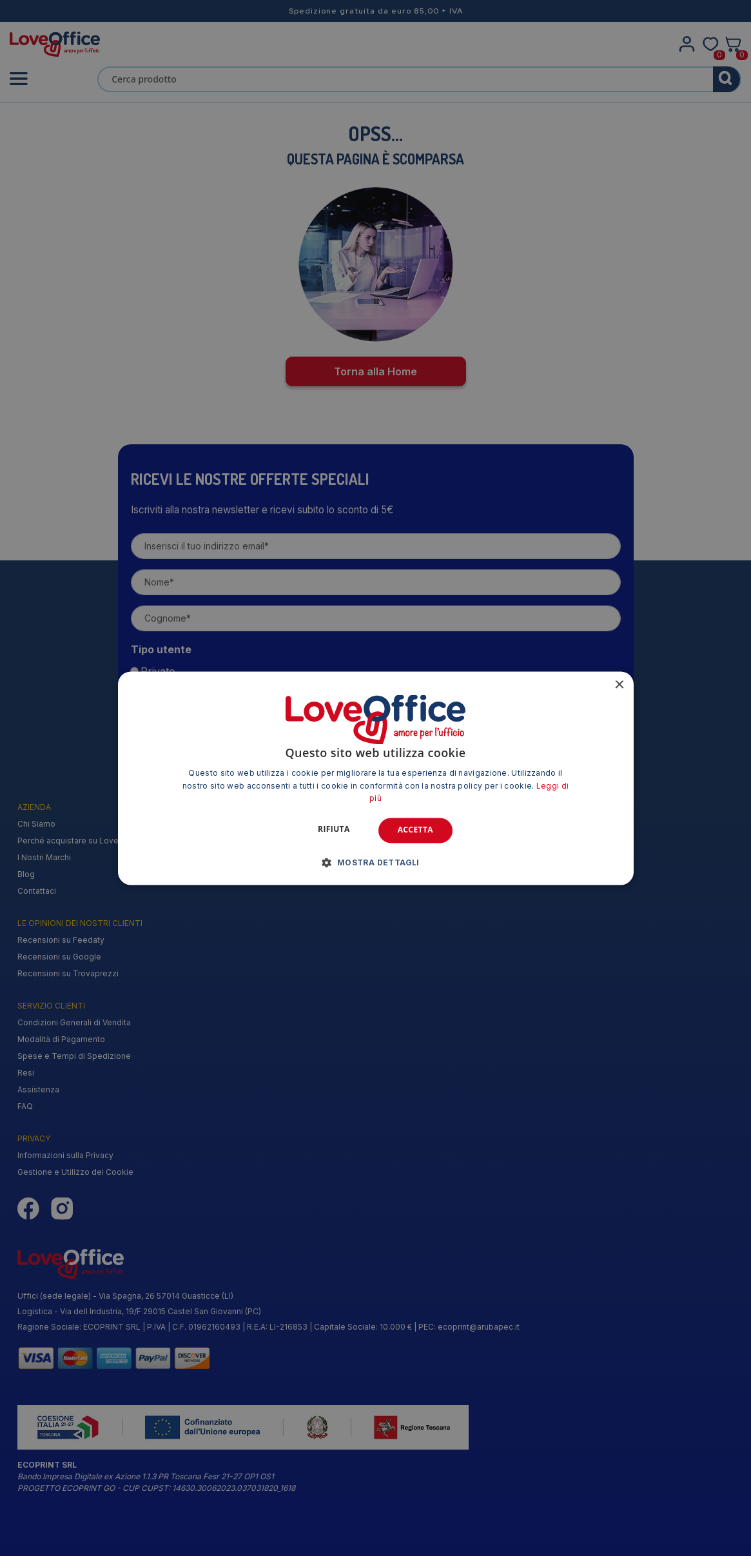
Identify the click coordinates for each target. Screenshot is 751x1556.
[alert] (375, 778)
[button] (375, 862)
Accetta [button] (415, 830)
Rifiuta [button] (334, 829)
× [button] (619, 685)
